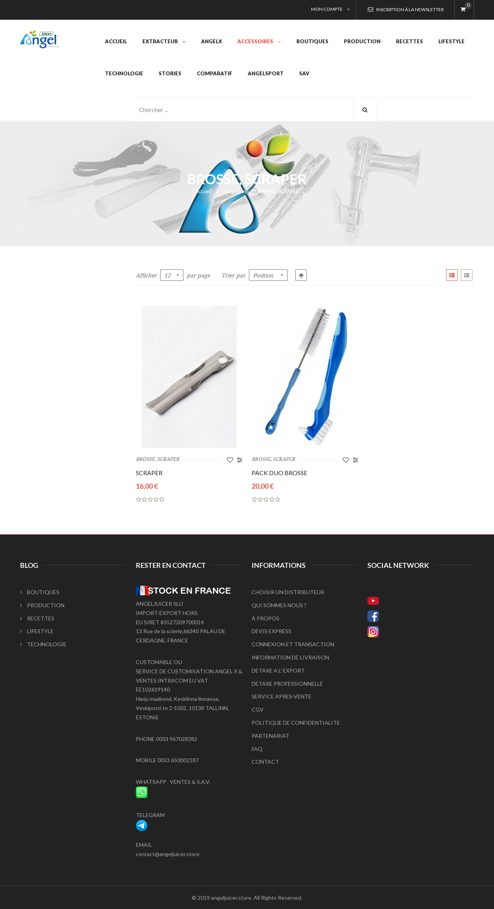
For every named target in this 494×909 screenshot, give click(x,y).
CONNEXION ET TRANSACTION (293, 644)
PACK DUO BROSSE (279, 472)
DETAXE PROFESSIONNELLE (287, 683)
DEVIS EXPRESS (271, 631)
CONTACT (265, 761)
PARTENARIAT (270, 735)
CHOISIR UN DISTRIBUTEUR (288, 592)
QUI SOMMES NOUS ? (279, 605)
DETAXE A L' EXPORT (278, 670)
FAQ (257, 749)
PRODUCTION (42, 605)
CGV (258, 709)
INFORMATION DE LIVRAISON (290, 657)
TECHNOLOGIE (43, 644)
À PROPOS (265, 618)
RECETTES (37, 618)
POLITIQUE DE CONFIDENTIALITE (296, 722)
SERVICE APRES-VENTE (281, 696)
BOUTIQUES (39, 592)
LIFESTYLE (37, 631)
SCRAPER (149, 472)
